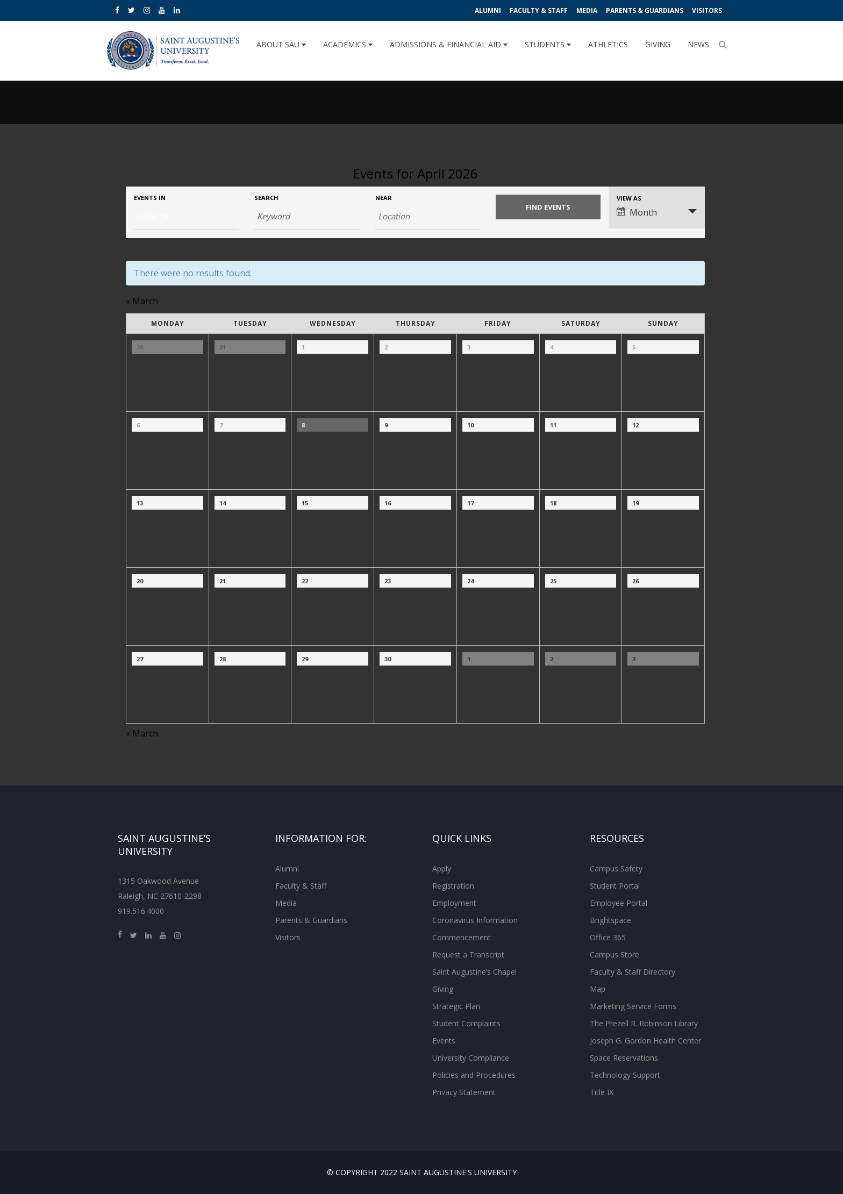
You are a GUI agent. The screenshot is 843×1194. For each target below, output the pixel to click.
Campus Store (614, 954)
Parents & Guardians (644, 10)
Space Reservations (624, 1058)
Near (383, 198)
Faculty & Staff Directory (632, 972)
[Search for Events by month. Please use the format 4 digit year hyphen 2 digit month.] (186, 216)
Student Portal (615, 886)
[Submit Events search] (548, 207)
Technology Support (625, 1075)
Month (637, 212)
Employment (454, 903)
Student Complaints (466, 1023)
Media (586, 10)
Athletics (608, 44)
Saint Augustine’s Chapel (474, 972)
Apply (441, 868)
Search (266, 198)
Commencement (461, 937)
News (698, 44)
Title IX (601, 1092)
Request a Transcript (468, 954)
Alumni (488, 10)
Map (597, 989)
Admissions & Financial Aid (449, 44)
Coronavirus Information (475, 920)
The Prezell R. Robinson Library (644, 1023)
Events (443, 1040)
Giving (657, 44)
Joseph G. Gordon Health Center (645, 1040)
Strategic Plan (456, 1006)
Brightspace (610, 920)
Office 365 (608, 937)
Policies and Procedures (474, 1075)
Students (548, 44)
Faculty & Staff (539, 10)
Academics (348, 44)
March (142, 301)
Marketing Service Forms (633, 1006)
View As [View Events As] (629, 198)
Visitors (707, 10)
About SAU (281, 44)
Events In (150, 198)
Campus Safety (616, 868)
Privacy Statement (464, 1092)
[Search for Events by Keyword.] (306, 216)
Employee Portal (618, 903)
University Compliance (470, 1058)
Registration (453, 886)
